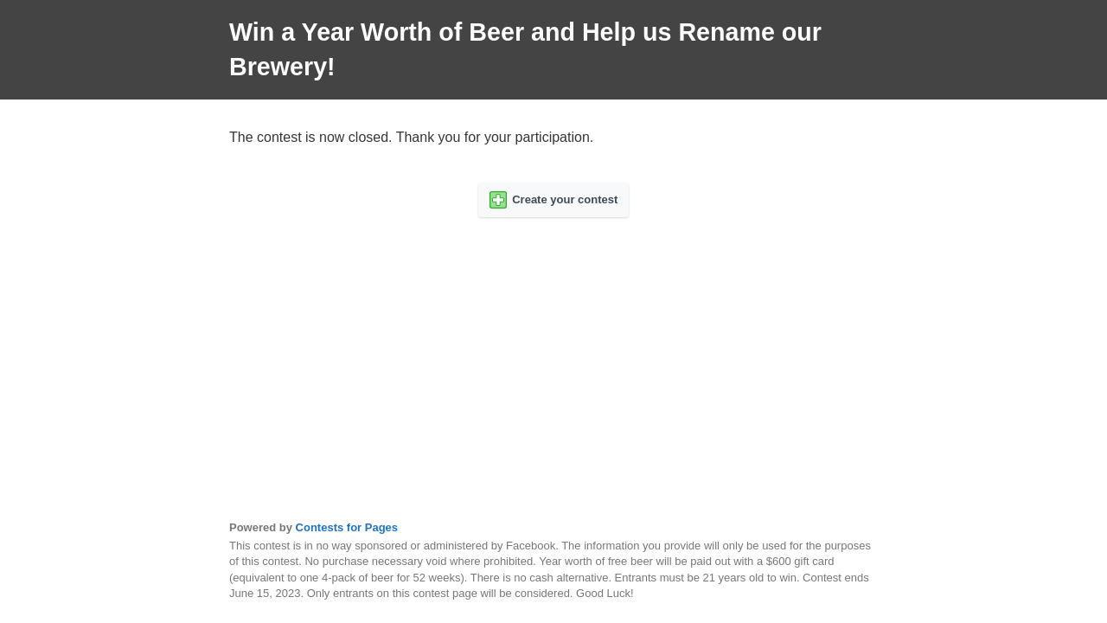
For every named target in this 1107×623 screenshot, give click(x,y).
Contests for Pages (347, 527)
